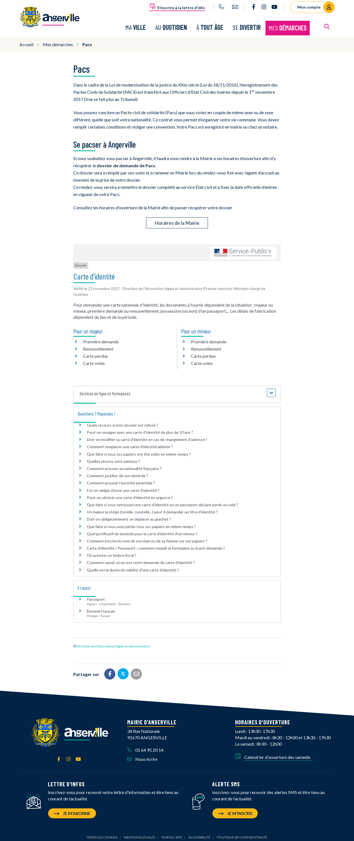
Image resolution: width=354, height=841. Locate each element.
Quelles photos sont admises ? (113, 458)
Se (247, 26)
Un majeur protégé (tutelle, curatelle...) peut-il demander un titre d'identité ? (152, 508)
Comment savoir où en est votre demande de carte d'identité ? (141, 559)
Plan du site (172, 834)
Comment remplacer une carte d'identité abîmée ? (130, 443)
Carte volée (94, 359)
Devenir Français (101, 607)
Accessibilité (199, 834)
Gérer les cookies (102, 834)
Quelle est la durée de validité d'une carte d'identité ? (133, 566)
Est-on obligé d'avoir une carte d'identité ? (123, 487)
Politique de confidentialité (242, 834)
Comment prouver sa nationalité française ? (124, 465)
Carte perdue (95, 352)
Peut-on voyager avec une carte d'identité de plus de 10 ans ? (140, 429)
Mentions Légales (139, 834)
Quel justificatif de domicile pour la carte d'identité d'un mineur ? (142, 530)
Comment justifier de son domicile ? (117, 472)
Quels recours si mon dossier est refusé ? (122, 421)
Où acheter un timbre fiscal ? (111, 552)
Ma (135, 26)
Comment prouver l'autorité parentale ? (121, 479)
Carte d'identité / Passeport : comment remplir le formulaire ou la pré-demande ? (156, 544)
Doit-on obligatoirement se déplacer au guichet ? (129, 516)
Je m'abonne (72, 810)
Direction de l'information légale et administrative (113, 643)
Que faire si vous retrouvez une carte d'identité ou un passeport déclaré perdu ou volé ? (162, 501)
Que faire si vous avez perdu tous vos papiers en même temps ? (141, 523)
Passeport (96, 596)
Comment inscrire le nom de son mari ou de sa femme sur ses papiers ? (147, 537)
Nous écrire (142, 755)
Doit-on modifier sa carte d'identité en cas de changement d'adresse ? (147, 436)
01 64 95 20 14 (145, 746)
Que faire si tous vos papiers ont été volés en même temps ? (139, 450)
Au (171, 26)
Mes (288, 26)
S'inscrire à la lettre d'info (177, 6)
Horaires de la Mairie (177, 220)
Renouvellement (98, 345)
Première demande (101, 338)
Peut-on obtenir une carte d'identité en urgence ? (130, 494)
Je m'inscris (235, 810)
